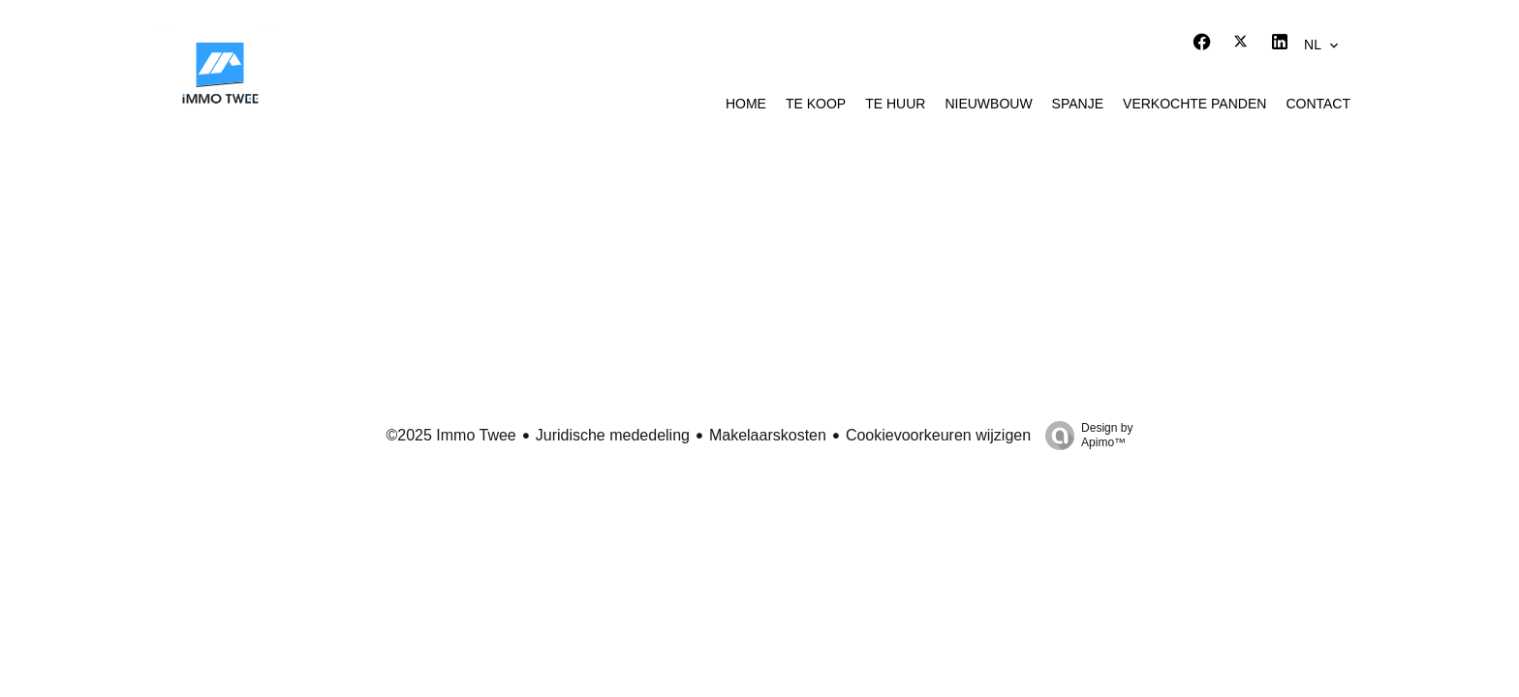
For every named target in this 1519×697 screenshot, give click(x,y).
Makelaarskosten (767, 435)
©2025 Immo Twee (451, 435)
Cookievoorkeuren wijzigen (938, 435)
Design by (1084, 435)
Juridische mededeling (613, 435)
